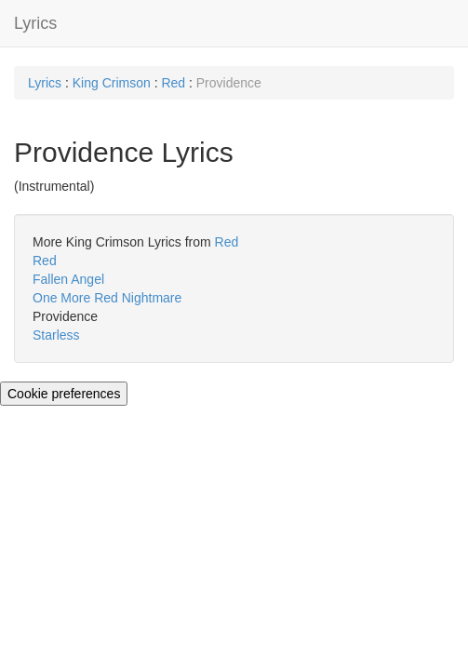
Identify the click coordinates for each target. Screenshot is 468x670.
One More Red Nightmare (107, 297)
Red (173, 82)
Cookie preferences (63, 393)
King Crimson (112, 82)
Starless (56, 335)
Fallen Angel (68, 279)
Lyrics (35, 23)
